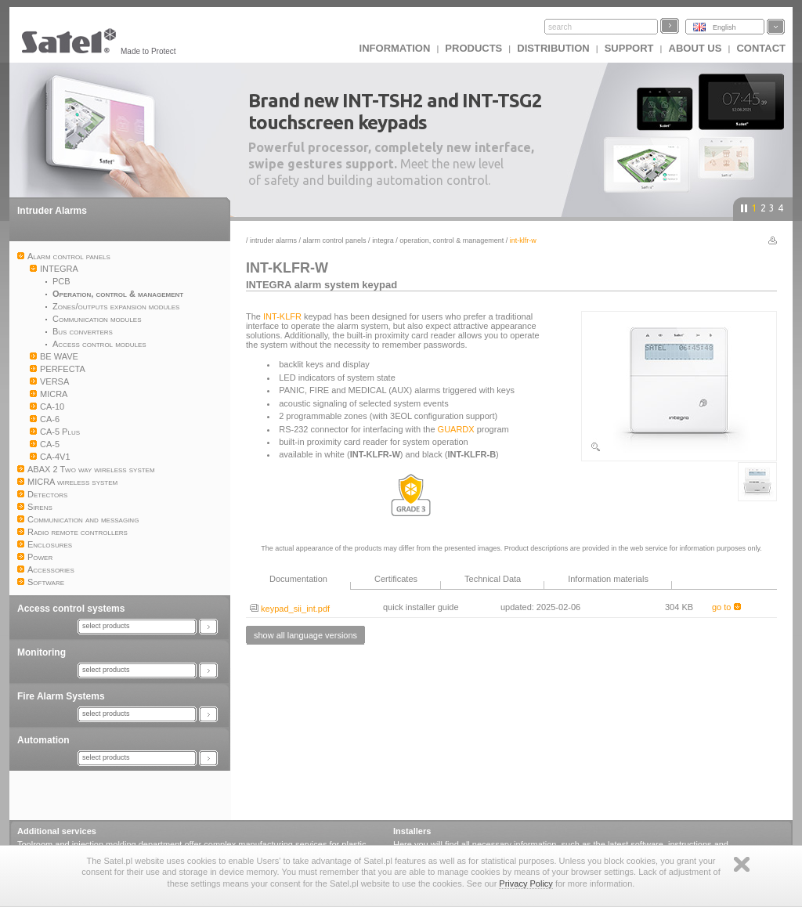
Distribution (553, 48)
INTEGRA (383, 240)
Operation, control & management (451, 240)
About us (695, 48)
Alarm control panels (335, 240)
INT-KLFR (282, 316)
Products (473, 48)
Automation (43, 740)
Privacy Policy (525, 883)
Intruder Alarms (52, 210)
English (724, 27)
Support (629, 48)
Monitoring (41, 652)
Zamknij (742, 864)
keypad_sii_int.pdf (290, 608)
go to (726, 607)
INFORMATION (395, 48)
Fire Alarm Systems (61, 696)
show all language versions (305, 635)
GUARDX (456, 429)
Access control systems (71, 608)
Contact (761, 48)
